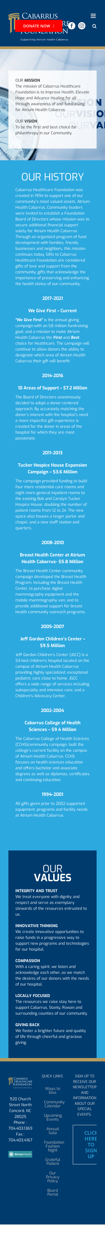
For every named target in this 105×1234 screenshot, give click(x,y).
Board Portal (52, 1193)
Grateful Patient (52, 1162)
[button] (94, 26)
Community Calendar (53, 1104)
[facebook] (71, 25)
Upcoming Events (53, 1118)
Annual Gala (52, 1131)
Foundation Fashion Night (53, 1146)
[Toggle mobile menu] (94, 16)
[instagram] (81, 25)
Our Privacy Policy (52, 1177)
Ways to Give (52, 1091)
